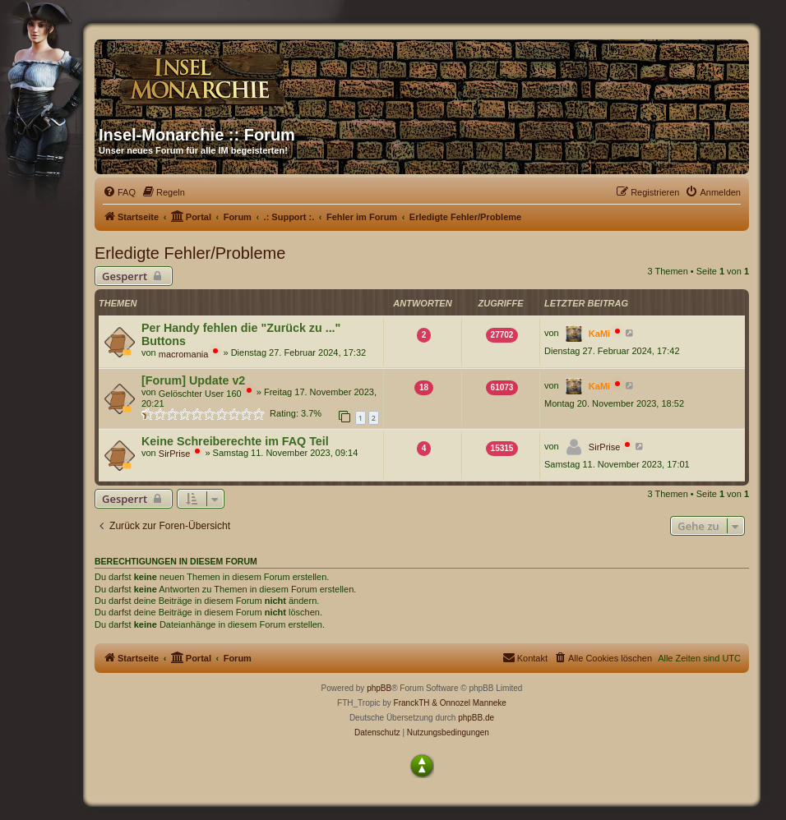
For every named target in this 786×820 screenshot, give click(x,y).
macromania (184, 354)
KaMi (599, 334)
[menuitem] (119, 192)
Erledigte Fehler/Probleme (190, 253)
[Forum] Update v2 (193, 380)
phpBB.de (476, 717)
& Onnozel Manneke (469, 702)
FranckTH (412, 702)
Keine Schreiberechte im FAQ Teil (235, 441)
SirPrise (175, 453)
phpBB (379, 688)
